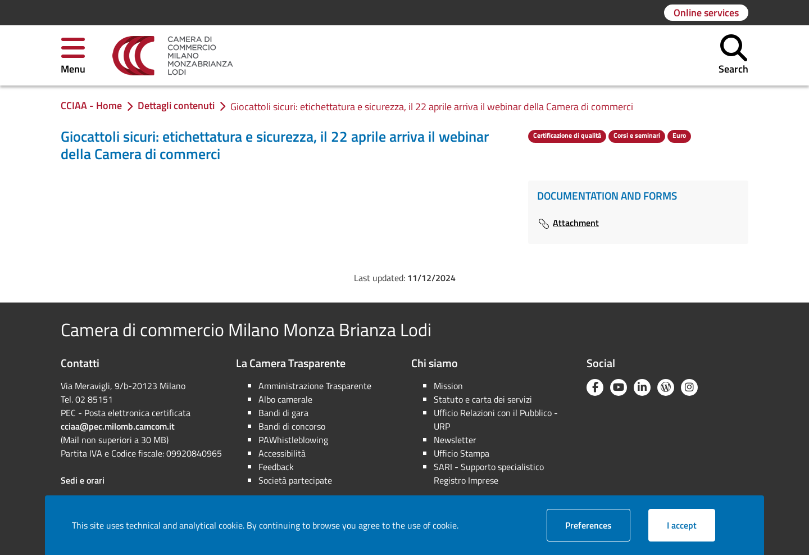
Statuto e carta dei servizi (483, 399)
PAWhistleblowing (293, 439)
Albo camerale (285, 399)
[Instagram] (689, 387)
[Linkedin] (642, 387)
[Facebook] (595, 387)
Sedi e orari (82, 480)
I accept (691, 525)
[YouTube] (618, 387)
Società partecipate (295, 480)
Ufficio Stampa (461, 453)
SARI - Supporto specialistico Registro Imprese (489, 473)
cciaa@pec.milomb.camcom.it (118, 426)
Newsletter (455, 439)
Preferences (597, 525)
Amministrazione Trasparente (314, 385)
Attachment (568, 222)
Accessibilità (282, 453)
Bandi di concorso (291, 426)
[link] (172, 55)
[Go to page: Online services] (706, 12)
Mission (448, 385)
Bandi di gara (283, 412)
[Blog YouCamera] (665, 387)
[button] (73, 55)
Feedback (276, 466)
